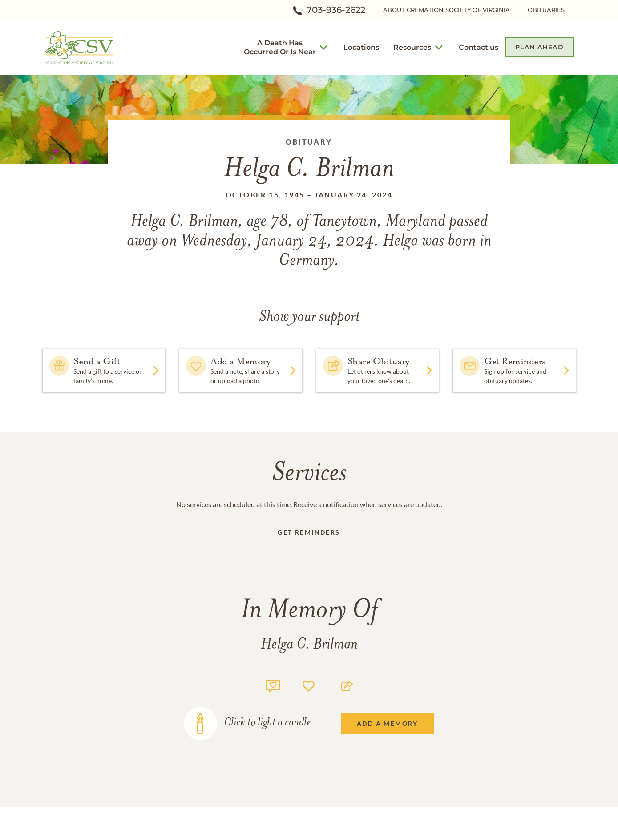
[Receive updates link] (309, 534)
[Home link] (79, 46)
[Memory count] (273, 684)
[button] (280, 47)
